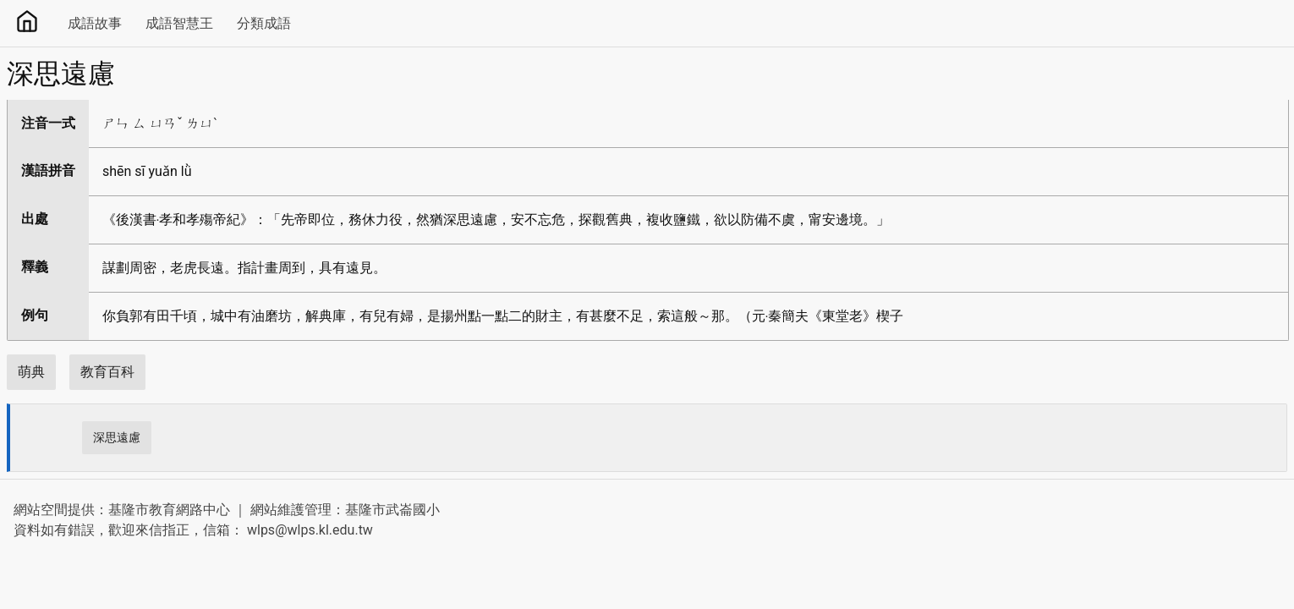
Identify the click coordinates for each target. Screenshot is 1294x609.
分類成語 (264, 23)
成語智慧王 (179, 23)
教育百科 (107, 372)
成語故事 (95, 23)
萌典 (31, 372)
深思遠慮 (116, 437)
